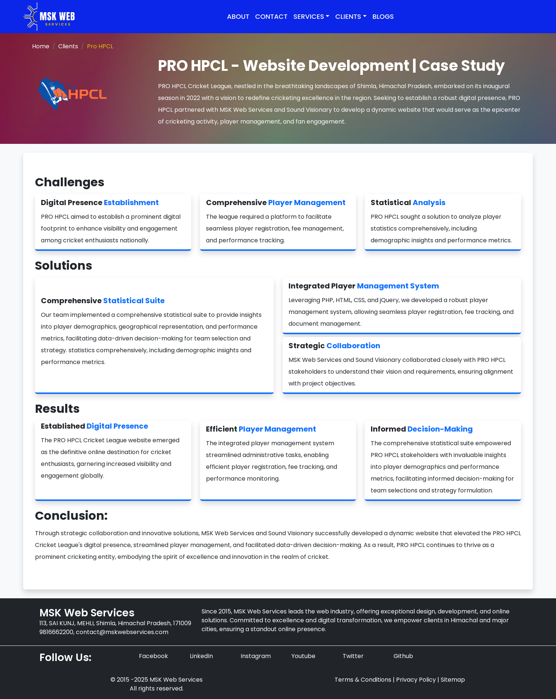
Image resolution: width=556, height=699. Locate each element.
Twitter (353, 656)
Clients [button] (348, 16)
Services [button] (308, 16)
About (238, 16)
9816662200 (56, 632)
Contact (271, 16)
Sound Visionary (309, 109)
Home (40, 46)
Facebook (153, 656)
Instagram (256, 656)
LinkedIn (201, 656)
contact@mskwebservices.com (122, 632)
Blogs (383, 16)
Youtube (303, 656)
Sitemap (453, 679)
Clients (68, 46)
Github (403, 656)
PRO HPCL (172, 86)
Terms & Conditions (363, 679)
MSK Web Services (246, 109)
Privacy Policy (416, 679)
